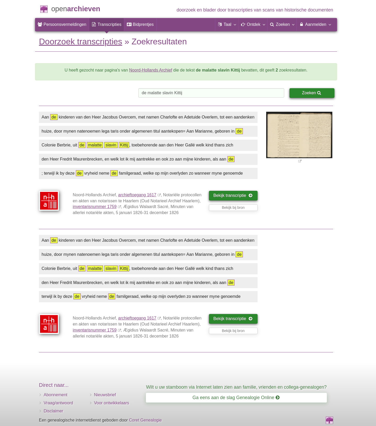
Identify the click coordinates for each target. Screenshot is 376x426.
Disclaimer (53, 411)
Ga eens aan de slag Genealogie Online (236, 397)
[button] (226, 24)
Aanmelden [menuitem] (315, 24)
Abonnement (55, 395)
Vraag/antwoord (58, 403)
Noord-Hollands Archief (150, 70)
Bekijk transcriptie (232, 195)
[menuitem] (62, 24)
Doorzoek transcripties (80, 41)
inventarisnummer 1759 (94, 206)
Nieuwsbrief (105, 395)
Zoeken (311, 93)
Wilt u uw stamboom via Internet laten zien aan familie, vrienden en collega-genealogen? (236, 387)
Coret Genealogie (145, 420)
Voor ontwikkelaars (111, 403)
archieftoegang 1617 (137, 195)
